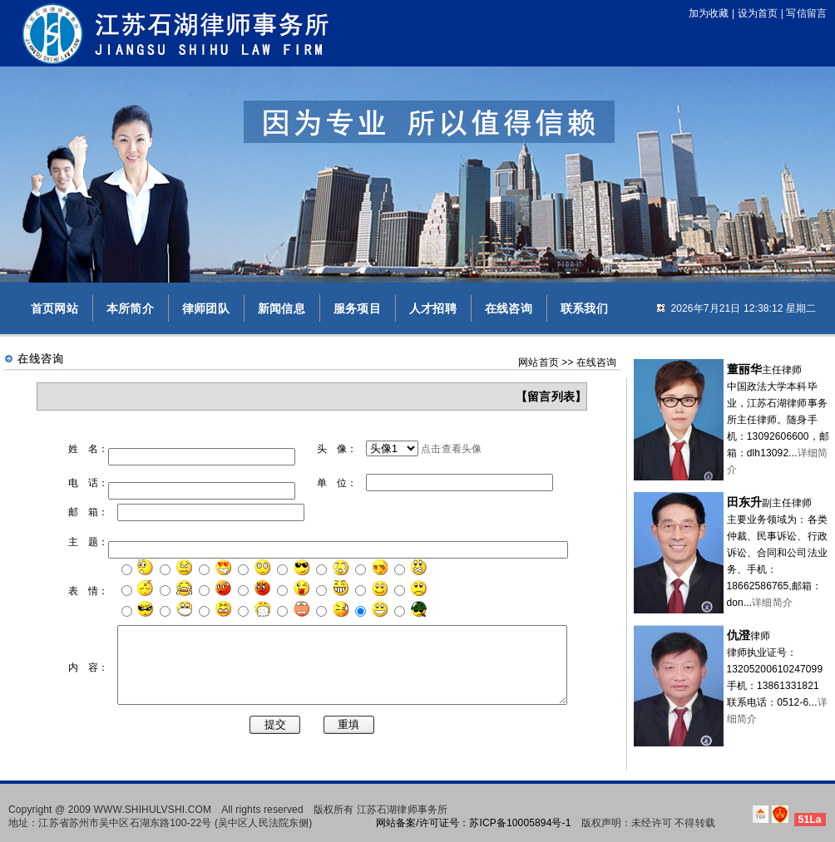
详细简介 (772, 602)
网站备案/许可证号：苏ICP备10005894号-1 (473, 817)
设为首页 (758, 13)
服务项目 (357, 308)
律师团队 (206, 308)
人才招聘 (433, 308)
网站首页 (538, 362)
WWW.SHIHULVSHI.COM (153, 804)
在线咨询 (508, 308)
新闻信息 (281, 308)
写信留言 (806, 13)
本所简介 (130, 308)
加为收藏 (709, 13)
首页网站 (54, 308)
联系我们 (584, 308)
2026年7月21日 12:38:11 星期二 (743, 308)
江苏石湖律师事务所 (402, 804)
